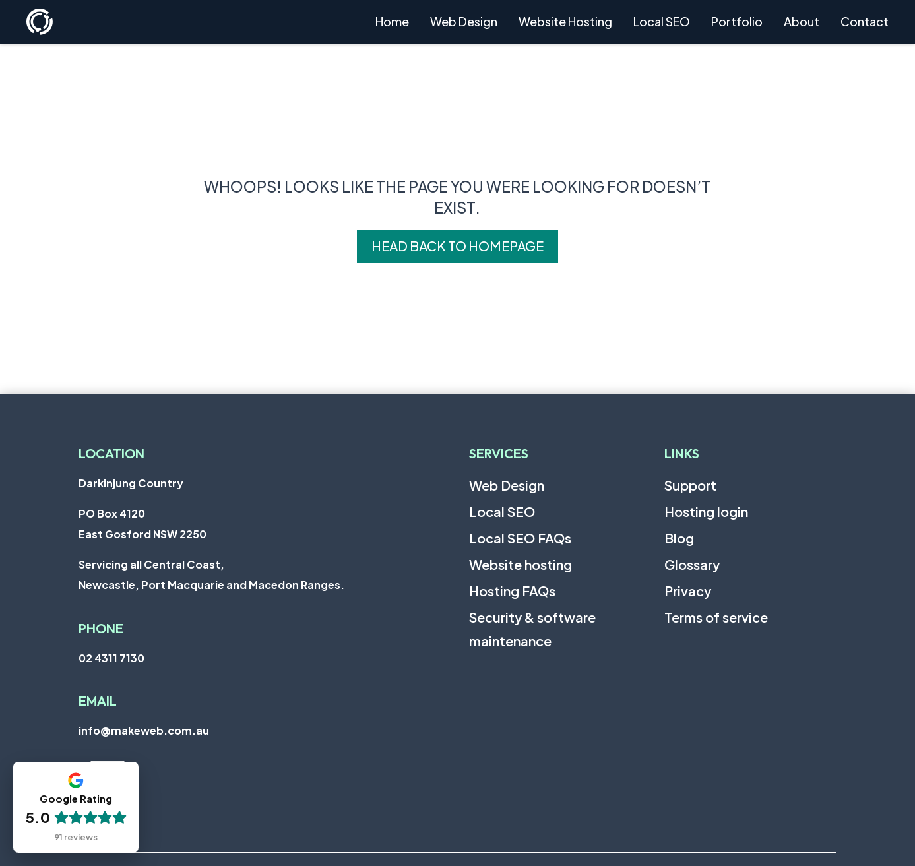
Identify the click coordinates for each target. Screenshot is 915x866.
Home (392, 21)
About (801, 21)
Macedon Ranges (294, 585)
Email (98, 701)
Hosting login (706, 511)
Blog (679, 538)
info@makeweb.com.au (144, 730)
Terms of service (716, 617)
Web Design (463, 21)
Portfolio (737, 21)
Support (690, 485)
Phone (101, 628)
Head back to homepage (457, 245)
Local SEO (661, 21)
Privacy (687, 590)
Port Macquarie (182, 585)
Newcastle (107, 585)
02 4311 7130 (111, 658)
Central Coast (182, 564)
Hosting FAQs (512, 590)
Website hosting (520, 564)
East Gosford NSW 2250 (142, 534)
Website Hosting (565, 21)
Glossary (692, 564)
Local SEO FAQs (520, 538)
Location (111, 453)
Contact (864, 21)
